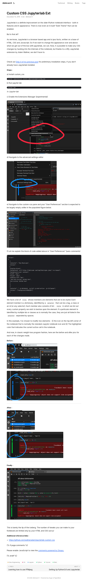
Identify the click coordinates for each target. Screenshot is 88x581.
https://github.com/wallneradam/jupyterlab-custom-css (32, 540)
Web (55, 562)
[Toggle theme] (14, 3)
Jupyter (31, 562)
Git (24, 562)
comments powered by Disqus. (51, 550)
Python (40, 562)
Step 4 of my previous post (27, 62)
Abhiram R (7, 3)
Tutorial (47, 562)
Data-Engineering (14, 562)
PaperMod (57, 578)
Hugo (50, 578)
